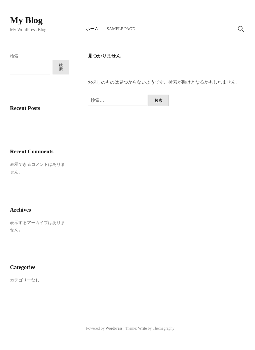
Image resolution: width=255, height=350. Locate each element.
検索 (14, 56)
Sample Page (121, 28)
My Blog (26, 20)
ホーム (92, 28)
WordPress (114, 328)
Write (142, 328)
